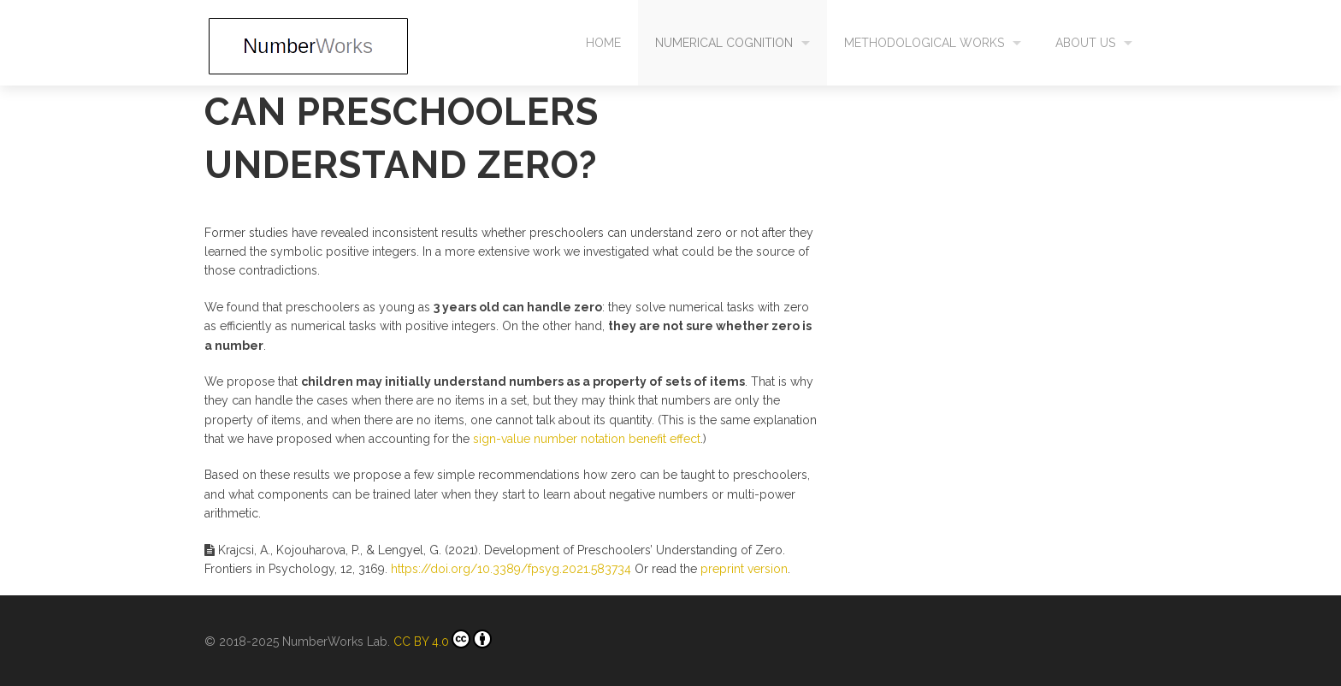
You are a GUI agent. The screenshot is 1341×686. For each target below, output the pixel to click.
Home (603, 43)
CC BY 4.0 (442, 639)
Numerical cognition (724, 43)
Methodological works (924, 43)
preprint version (744, 569)
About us (1085, 43)
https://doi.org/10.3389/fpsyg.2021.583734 (511, 569)
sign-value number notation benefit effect (586, 439)
